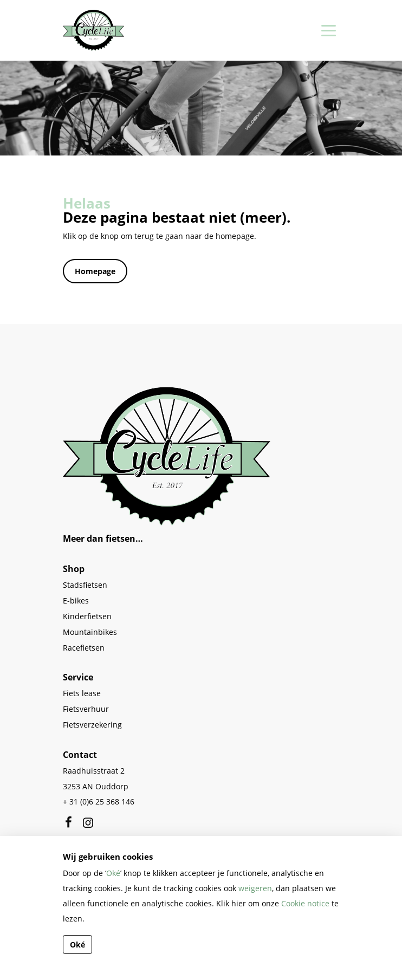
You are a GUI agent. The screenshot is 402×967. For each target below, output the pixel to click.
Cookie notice (305, 903)
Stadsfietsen (85, 585)
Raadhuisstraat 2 (94, 770)
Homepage (95, 271)
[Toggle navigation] (326, 30)
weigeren (255, 888)
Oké (113, 873)
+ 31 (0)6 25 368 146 (98, 801)
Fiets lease (82, 693)
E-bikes (76, 600)
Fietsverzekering (92, 724)
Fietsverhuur (86, 709)
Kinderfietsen (87, 616)
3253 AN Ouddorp (95, 786)
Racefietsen (84, 647)
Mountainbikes (90, 632)
